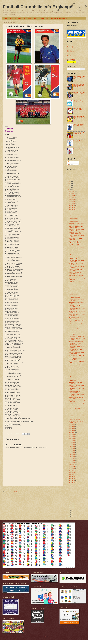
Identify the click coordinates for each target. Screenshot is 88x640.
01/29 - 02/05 (72, 499)
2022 (69, 179)
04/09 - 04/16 (72, 480)
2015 (69, 512)
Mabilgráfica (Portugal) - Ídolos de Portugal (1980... (76, 398)
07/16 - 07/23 (72, 452)
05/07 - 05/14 (72, 472)
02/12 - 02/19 (72, 496)
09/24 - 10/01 (72, 432)
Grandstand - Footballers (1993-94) (76, 341)
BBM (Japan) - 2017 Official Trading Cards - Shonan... (76, 353)
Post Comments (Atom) (13, 491)
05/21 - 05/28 (72, 468)
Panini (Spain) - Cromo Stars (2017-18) (77, 406)
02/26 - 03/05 (72, 492)
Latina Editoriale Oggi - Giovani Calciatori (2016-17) (75, 365)
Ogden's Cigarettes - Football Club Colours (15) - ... (76, 290)
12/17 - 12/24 (72, 195)
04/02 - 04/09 (72, 482)
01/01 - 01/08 (72, 507)
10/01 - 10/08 (72, 430)
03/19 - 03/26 (72, 486)
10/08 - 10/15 (72, 428)
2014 (69, 514)
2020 (69, 183)
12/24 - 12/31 (72, 193)
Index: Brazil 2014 (70, 57)
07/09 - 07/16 (72, 454)
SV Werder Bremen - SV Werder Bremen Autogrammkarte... (75, 419)
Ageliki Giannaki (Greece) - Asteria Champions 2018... (76, 218)
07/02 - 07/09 (72, 456)
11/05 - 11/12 (72, 207)
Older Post (60, 489)
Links (29, 18)
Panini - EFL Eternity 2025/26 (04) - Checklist (78, 141)
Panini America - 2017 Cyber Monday (76, 336)
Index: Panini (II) (70, 52)
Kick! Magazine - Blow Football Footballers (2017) (75, 327)
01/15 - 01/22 (72, 503)
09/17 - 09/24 (72, 434)
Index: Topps (69, 56)
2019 (69, 185)
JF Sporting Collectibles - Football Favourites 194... (76, 251)
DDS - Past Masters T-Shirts (75, 367)
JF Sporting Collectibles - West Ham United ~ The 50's (76, 383)
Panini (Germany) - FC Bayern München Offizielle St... (75, 344)
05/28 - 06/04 (72, 466)
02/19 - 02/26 (72, 494)
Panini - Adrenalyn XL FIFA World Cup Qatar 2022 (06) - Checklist (79, 117)
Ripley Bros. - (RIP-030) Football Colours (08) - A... (75, 409)
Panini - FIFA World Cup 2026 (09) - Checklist (78, 109)
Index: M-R (69, 50)
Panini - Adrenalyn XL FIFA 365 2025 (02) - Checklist (78, 133)
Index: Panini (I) (70, 51)
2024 (69, 175)
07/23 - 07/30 (72, 450)
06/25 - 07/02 (72, 458)
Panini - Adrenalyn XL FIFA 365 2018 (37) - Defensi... (76, 306)
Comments (70, 164)
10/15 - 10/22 (72, 426)
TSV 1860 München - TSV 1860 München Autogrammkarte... (75, 359)
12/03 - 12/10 (72, 199)
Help (24, 18)
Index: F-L (69, 48)
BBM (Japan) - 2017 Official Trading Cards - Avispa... (76, 321)
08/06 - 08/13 (72, 446)
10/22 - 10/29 (72, 424)
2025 (69, 173)
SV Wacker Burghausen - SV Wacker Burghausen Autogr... (76, 324)
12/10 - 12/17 (72, 197)
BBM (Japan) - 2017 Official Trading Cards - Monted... (76, 230)
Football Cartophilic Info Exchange (37, 6)
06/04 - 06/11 (72, 464)
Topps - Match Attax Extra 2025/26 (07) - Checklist (78, 125)
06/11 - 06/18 (72, 462)
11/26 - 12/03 (72, 201)
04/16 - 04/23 (72, 478)
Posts (69, 161)
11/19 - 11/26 (72, 203)
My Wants (18, 18)
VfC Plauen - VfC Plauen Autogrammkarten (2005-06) (75, 297)
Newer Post (6, 489)
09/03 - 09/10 (72, 438)
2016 (69, 510)
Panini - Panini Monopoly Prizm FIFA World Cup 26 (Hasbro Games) (78, 85)
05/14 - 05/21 (72, 470)
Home (5, 18)
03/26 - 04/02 (72, 484)
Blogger (46, 636)
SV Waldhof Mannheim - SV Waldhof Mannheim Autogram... (76, 392)
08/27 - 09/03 (72, 440)
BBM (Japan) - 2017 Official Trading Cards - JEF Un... (76, 415)
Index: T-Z (69, 55)
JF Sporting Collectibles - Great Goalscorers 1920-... (75, 318)
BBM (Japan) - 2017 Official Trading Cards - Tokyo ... (76, 293)
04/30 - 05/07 (72, 474)
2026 (69, 171)
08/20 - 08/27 (72, 442)
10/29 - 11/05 (72, 209)
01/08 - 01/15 (72, 505)
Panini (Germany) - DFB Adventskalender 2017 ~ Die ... (76, 242)
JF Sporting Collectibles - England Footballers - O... (76, 373)
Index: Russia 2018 (71, 59)
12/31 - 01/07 (72, 191)
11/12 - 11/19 (72, 205)
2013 (69, 516)
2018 (69, 187)
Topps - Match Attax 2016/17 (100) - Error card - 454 (76, 227)
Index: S (68, 54)
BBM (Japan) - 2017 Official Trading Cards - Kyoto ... (76, 386)
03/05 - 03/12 (72, 490)
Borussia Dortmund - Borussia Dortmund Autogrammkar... (75, 233)
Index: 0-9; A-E (70, 46)
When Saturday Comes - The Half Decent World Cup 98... (76, 221)
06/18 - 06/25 (72, 460)
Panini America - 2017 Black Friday (76, 284)
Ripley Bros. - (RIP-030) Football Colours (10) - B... (75, 258)
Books (11, 18)
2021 (69, 181)
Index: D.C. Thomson (71, 47)
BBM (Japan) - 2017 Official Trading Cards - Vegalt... (76, 261)
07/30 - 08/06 (72, 448)
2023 (69, 177)
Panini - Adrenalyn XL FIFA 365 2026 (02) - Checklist (78, 93)
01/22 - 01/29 (72, 501)
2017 (69, 189)
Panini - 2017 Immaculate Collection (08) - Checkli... (76, 270)
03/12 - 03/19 (72, 488)
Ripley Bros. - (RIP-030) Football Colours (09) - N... (75, 350)
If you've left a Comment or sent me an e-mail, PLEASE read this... (50, 18)
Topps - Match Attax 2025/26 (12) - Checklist (78, 101)
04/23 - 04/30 (72, 476)
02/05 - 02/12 (72, 497)
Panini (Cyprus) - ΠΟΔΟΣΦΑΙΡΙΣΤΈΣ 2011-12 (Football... (76, 239)
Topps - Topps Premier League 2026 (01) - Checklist (78, 150)
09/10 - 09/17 (72, 436)
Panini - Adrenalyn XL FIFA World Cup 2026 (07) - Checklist (78, 77)
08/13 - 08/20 (72, 444)
